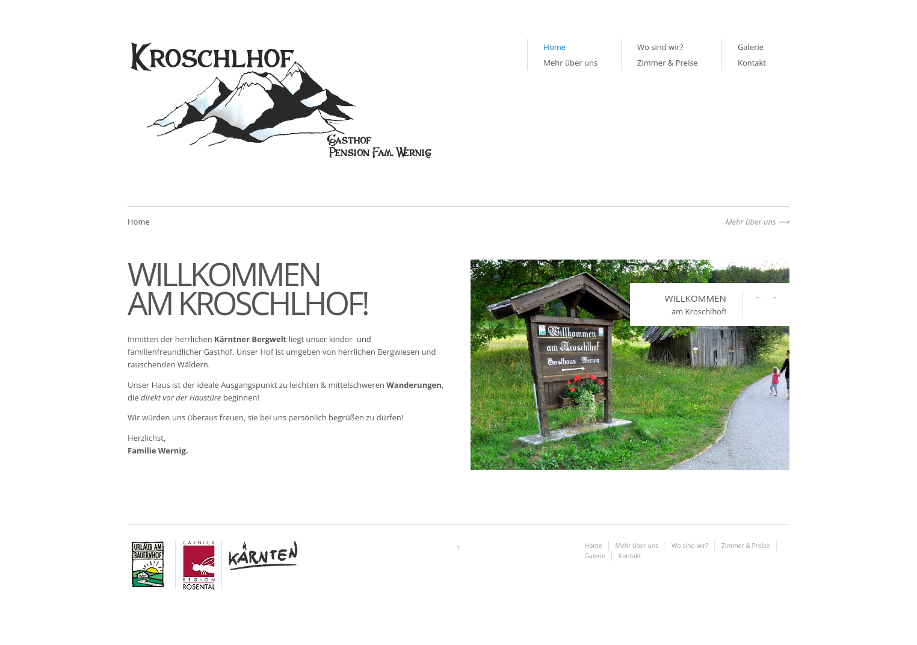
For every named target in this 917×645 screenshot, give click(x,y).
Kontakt (752, 62)
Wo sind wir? (660, 47)
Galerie (751, 47)
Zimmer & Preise (667, 62)
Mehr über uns (570, 62)
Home (554, 47)
